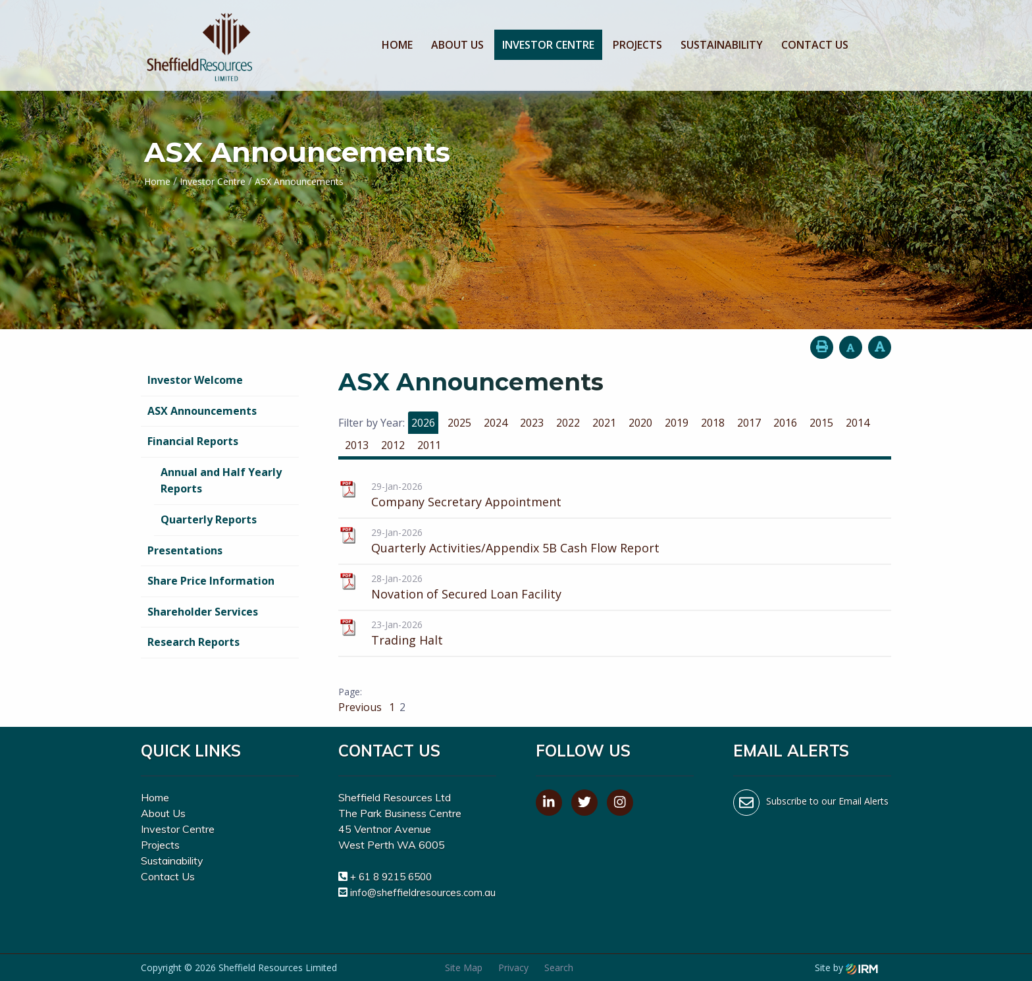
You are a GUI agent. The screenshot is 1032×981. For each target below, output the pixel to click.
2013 (357, 445)
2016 (785, 422)
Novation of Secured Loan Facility (466, 594)
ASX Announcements (202, 411)
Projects (637, 45)
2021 (604, 422)
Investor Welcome (195, 380)
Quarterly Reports (209, 519)
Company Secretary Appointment (466, 502)
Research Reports (193, 642)
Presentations (184, 550)
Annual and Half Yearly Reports (221, 480)
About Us (457, 45)
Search (558, 967)
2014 (857, 422)
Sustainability (722, 45)
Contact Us (814, 45)
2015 (821, 422)
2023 (532, 422)
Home (397, 45)
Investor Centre (548, 45)
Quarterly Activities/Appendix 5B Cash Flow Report (515, 548)
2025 (459, 422)
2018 (713, 422)
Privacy (513, 967)
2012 (393, 445)
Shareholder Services (202, 611)
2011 (429, 445)
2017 (749, 422)
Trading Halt (407, 640)
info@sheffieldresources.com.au (423, 892)
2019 (676, 422)
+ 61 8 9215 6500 (391, 876)
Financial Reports (192, 441)
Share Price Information (210, 580)
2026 (423, 422)
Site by (846, 967)
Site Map (463, 967)
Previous (361, 707)
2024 (495, 422)
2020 (640, 422)
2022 (568, 422)
